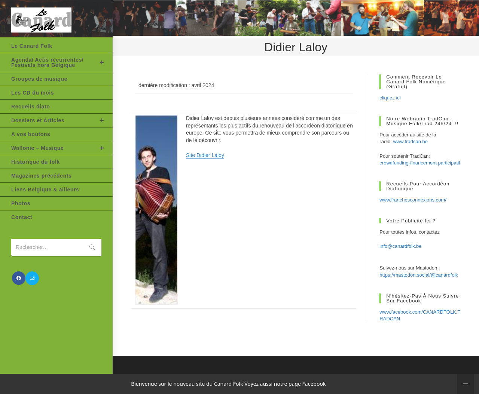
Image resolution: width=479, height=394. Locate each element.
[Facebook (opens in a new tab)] (18, 278)
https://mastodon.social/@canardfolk (418, 275)
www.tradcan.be (410, 141)
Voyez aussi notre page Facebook (285, 383)
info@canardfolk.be (400, 246)
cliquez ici (389, 98)
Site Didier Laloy (205, 155)
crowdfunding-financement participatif (419, 163)
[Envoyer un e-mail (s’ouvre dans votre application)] (32, 278)
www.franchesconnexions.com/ (412, 200)
